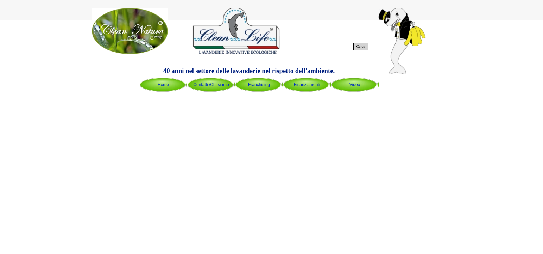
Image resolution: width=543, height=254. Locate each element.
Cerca (360, 46)
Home (163, 84)
